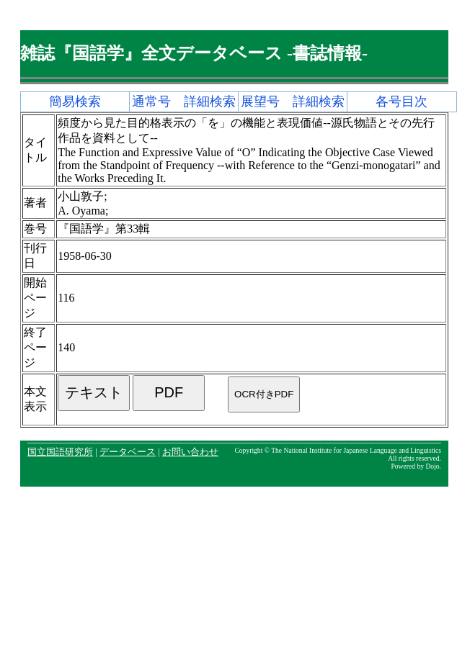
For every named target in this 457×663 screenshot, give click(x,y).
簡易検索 (75, 101)
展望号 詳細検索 (293, 101)
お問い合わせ (190, 452)
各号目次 (401, 101)
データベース (127, 452)
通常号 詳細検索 (184, 101)
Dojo (432, 466)
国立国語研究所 (60, 452)
